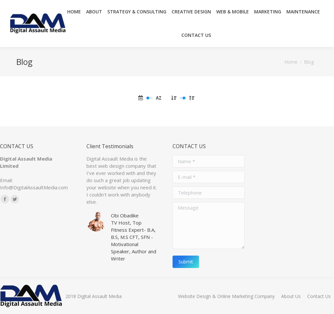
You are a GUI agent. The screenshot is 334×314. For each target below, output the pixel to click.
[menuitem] (226, 296)
